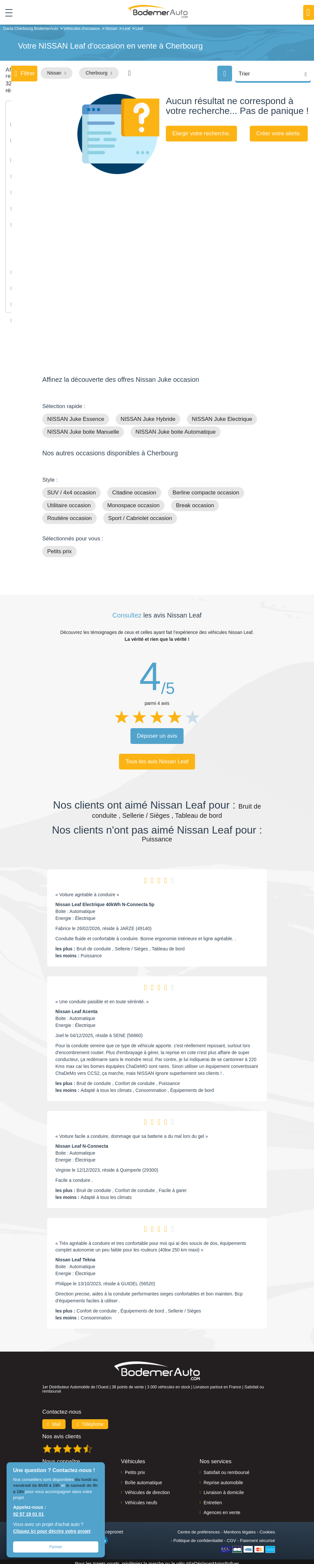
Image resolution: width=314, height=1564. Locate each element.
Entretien (213, 1498)
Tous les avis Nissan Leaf (157, 757)
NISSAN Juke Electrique (222, 415)
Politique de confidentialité (198, 1536)
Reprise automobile (223, 1478)
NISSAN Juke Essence (75, 415)
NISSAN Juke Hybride (148, 415)
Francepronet (109, 1528)
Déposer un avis (157, 732)
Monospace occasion (133, 501)
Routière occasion (69, 514)
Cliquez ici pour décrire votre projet (51, 1531)
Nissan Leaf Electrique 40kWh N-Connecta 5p (104, 900)
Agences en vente (222, 1508)
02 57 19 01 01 (28, 1514)
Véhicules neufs (141, 1498)
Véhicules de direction (147, 1488)
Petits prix (59, 547)
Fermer (55, 1547)
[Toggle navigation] (6, 13)
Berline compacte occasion (206, 489)
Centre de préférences (198, 1528)
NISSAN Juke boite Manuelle (83, 428)
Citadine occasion (134, 489)
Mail (54, 1420)
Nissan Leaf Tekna (75, 1255)
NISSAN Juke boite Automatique (175, 428)
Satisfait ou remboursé (226, 1468)
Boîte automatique (143, 1478)
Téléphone (90, 1420)
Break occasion (195, 501)
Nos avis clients (61, 1432)
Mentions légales (240, 1528)
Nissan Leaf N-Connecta (81, 1142)
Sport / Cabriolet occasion (140, 514)
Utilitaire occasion (69, 501)
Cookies (267, 1528)
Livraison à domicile (224, 1488)
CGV (231, 1536)
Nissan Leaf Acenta (76, 1007)
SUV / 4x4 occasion (71, 489)
